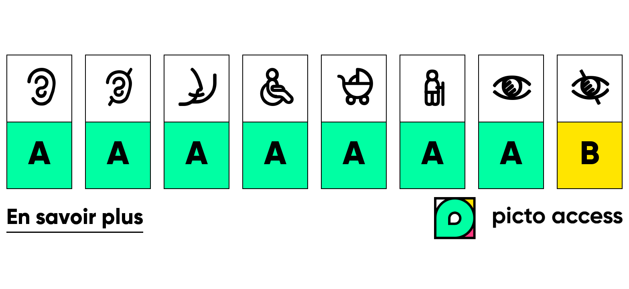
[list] (314, 121)
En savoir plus (74, 218)
